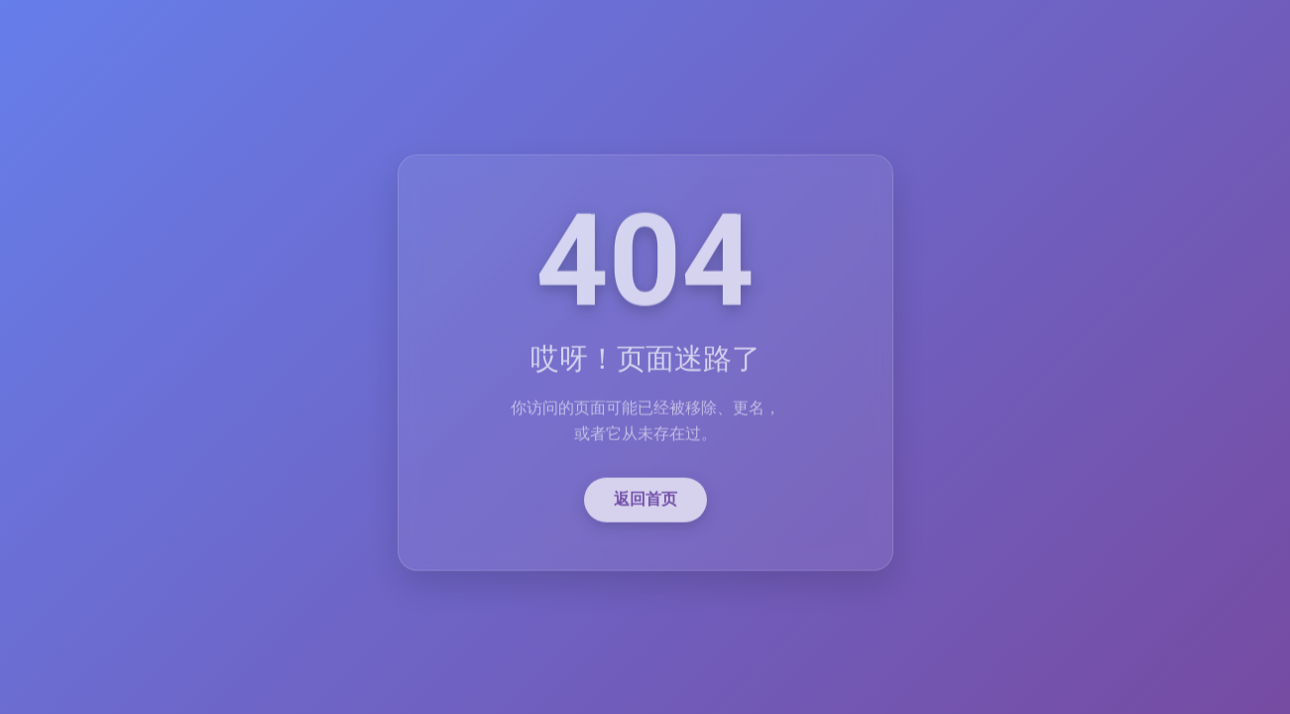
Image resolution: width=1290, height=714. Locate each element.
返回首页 (645, 501)
